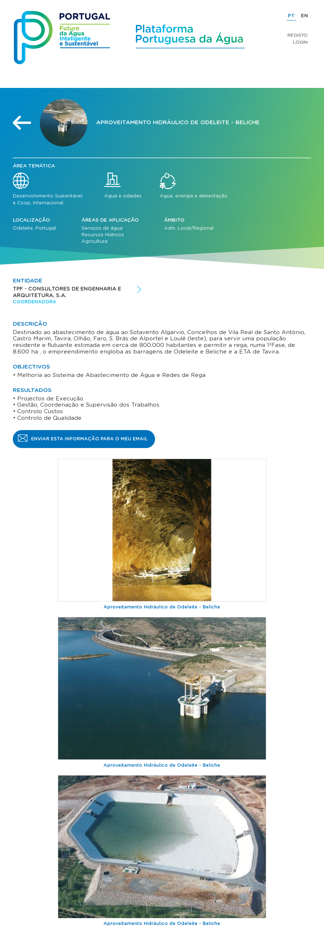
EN (304, 15)
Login (300, 42)
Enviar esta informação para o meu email (89, 439)
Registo (297, 35)
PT (291, 15)
